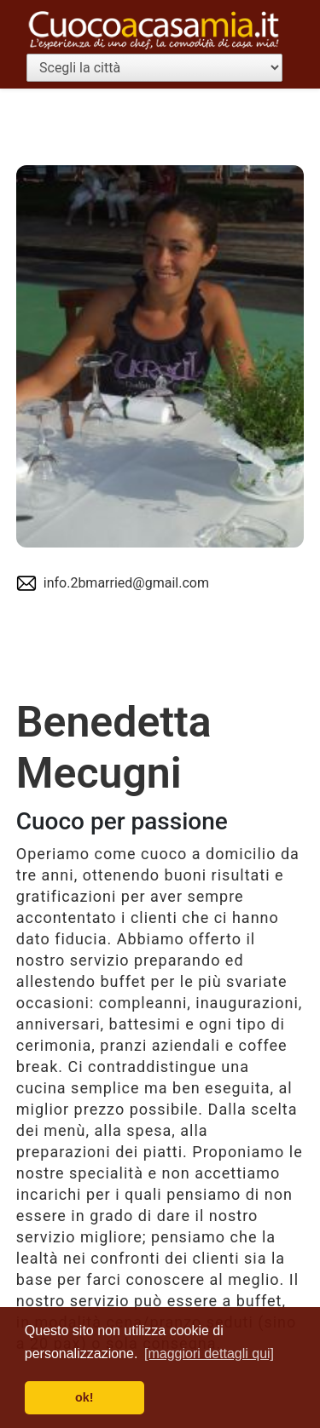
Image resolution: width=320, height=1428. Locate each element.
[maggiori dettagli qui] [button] (209, 1353)
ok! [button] (84, 1397)
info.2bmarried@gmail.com (126, 583)
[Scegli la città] (154, 68)
